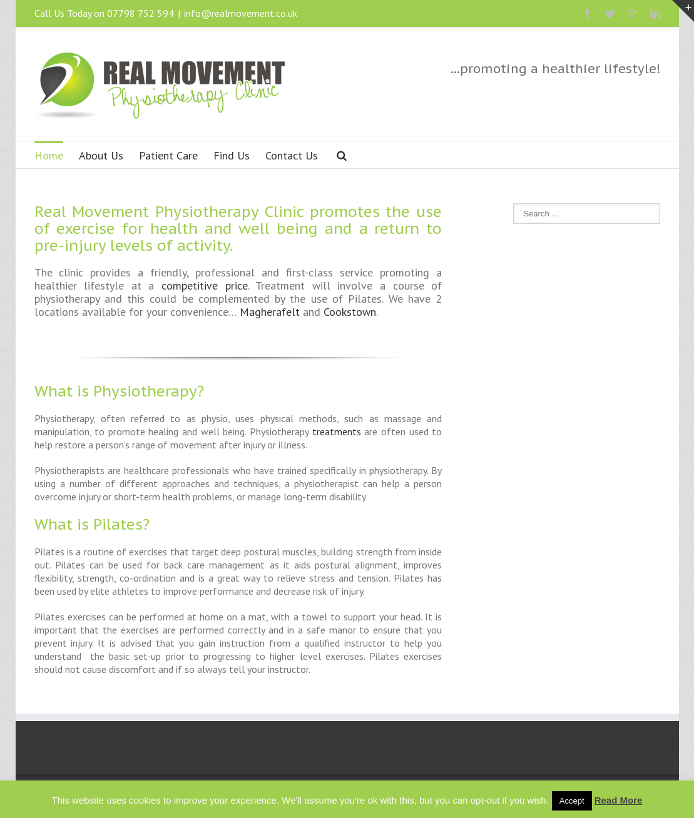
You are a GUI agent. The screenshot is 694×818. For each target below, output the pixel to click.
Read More (618, 800)
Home (48, 155)
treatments (336, 431)
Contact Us (291, 155)
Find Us (231, 155)
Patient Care (168, 155)
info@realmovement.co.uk (240, 13)
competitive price (204, 285)
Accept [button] (571, 800)
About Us (101, 155)
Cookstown (350, 312)
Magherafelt (270, 312)
